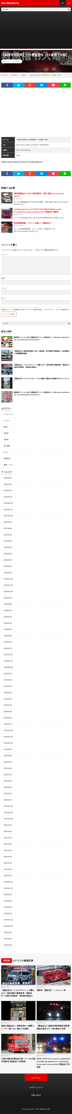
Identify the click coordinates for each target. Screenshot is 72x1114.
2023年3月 (8, 711)
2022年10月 (8, 743)
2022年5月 (8, 775)
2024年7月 (8, 611)
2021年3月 (8, 863)
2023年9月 (8, 674)
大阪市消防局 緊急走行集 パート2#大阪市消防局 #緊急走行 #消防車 (18, 1060)
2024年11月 (8, 585)
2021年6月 (8, 844)
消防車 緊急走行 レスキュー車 (51, 990)
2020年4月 (8, 907)
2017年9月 (8, 939)
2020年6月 (8, 901)
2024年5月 (8, 623)
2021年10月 (8, 819)
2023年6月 (8, 693)
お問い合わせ (36, 1095)
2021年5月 (8, 850)
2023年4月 (8, 705)
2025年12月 (8, 503)
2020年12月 (8, 882)
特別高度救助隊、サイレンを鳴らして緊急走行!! (32, 223)
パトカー (7, 421)
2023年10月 (8, 667)
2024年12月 (8, 579)
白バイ (6, 452)
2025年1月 (8, 573)
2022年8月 (8, 756)
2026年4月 (8, 478)
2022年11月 (8, 737)
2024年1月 (8, 648)
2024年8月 (8, 604)
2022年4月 (8, 781)
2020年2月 (8, 913)
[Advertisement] (36, 31)
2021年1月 (8, 876)
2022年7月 (8, 762)
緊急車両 (7, 458)
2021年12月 (8, 806)
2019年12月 (8, 920)
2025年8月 (8, 528)
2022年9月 (8, 749)
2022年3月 (8, 787)
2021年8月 (8, 831)
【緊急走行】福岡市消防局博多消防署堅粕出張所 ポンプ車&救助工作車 (53, 1027)
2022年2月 (8, 793)
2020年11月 (8, 888)
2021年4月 (8, 857)
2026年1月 (8, 497)
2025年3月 (8, 560)
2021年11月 (8, 813)
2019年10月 (8, 926)
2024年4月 (8, 629)
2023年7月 (8, 686)
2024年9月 (8, 598)
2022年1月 (8, 800)
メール (4, 288)
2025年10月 (8, 516)
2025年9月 (8, 522)
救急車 (6, 433)
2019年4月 (8, 932)
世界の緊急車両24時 (43, 1109)
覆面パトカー (8, 465)
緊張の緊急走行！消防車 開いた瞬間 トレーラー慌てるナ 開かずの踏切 (18, 1027)
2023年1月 (8, 724)
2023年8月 (8, 680)
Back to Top (36, 1078)
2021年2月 (8, 869)
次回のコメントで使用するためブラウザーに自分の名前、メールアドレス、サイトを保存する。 (36, 309)
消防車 (17, 61)
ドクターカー (8, 414)
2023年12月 (8, 655)
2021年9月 (8, 825)
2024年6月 (8, 617)
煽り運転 (7, 446)
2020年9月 (8, 895)
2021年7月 (8, 838)
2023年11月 (8, 661)
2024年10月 (8, 591)
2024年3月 (8, 636)
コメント (4, 254)
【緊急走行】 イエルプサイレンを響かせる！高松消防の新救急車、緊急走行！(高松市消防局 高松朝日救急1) (17, 993)
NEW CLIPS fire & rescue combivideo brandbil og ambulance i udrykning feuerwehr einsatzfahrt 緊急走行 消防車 (54, 1063)
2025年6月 (8, 541)
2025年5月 (8, 547)
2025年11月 (8, 509)
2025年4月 (8, 554)
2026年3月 (8, 484)
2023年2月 (8, 718)
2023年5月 (8, 699)
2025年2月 (8, 566)
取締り (6, 427)
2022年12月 (8, 730)
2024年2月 (8, 642)
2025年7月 (8, 535)
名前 (3, 278)
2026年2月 (8, 491)
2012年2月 (8, 945)
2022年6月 (8, 768)
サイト (3, 298)
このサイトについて (36, 1087)
